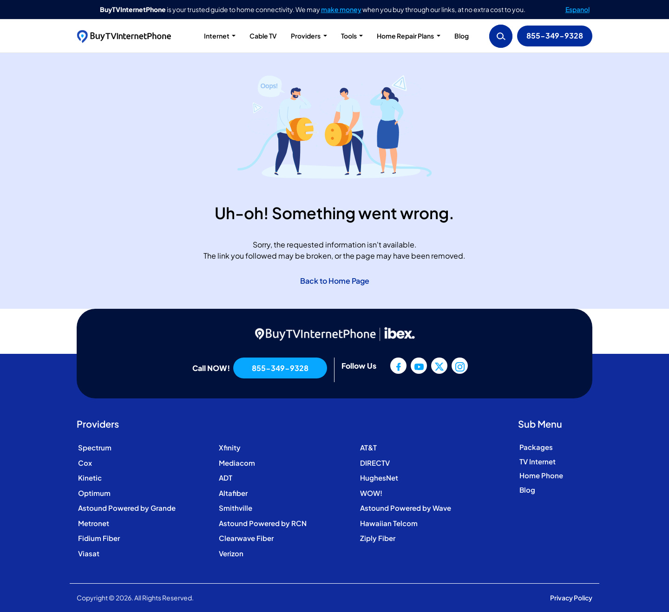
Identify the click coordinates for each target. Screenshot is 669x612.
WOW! (371, 492)
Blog (461, 36)
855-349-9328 (554, 35)
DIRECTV (375, 462)
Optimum (94, 492)
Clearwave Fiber (246, 538)
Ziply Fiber (377, 538)
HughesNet (379, 477)
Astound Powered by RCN (263, 523)
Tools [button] (349, 36)
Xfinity (230, 447)
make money (341, 9)
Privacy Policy (571, 597)
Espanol (577, 9)
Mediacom (237, 462)
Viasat (88, 553)
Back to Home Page (334, 281)
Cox (85, 462)
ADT (225, 477)
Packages (536, 447)
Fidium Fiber (99, 538)
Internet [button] (217, 36)
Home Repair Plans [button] (406, 36)
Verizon (231, 553)
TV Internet (537, 461)
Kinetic (90, 477)
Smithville (235, 507)
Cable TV (263, 36)
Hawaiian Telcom (389, 523)
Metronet (93, 523)
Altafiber (233, 492)
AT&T (368, 447)
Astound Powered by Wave (405, 507)
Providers (306, 36)
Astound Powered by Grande (127, 507)
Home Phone (541, 475)
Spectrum (95, 447)
